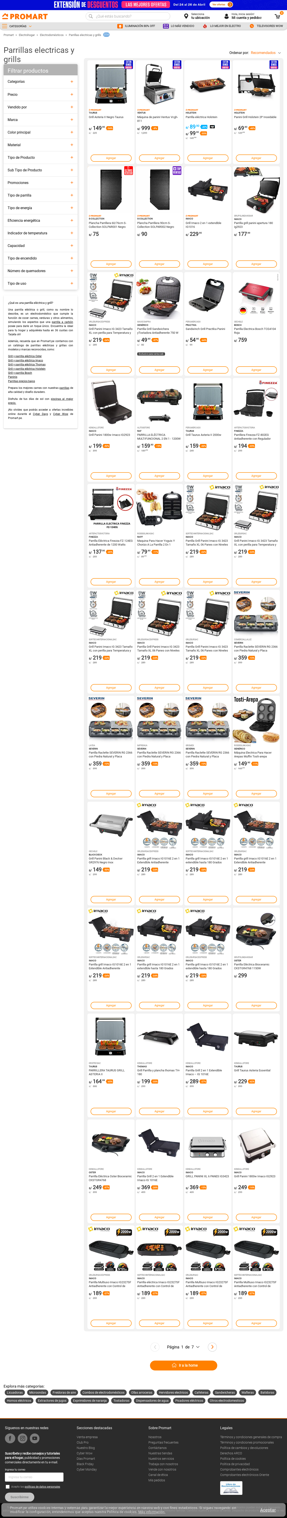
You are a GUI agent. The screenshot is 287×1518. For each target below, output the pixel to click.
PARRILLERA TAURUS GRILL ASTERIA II (107, 1072)
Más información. (151, 1512)
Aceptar (268, 1510)
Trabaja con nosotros (163, 1464)
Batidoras (267, 1392)
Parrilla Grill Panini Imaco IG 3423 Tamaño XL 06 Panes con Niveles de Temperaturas (207, 542)
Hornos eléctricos (19, 1400)
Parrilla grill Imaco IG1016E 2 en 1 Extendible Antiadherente (158, 860)
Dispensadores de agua (152, 1400)
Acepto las (35, 1486)
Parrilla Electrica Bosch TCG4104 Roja (255, 330)
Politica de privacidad (235, 1464)
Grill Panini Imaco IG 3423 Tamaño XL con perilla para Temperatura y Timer (111, 330)
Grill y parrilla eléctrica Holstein (27, 368)
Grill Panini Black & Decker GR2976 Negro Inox (105, 860)
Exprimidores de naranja (90, 1400)
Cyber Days (40, 414)
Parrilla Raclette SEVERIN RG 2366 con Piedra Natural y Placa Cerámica (256, 648)
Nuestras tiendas (160, 1453)
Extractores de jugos (52, 1400)
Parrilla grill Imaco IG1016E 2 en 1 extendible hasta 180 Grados (207, 860)
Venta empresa (87, 1437)
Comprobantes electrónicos (239, 1469)
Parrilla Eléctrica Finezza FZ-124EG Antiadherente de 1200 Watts (111, 542)
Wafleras (247, 1392)
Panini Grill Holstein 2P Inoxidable (255, 117)
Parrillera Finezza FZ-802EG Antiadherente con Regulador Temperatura (252, 436)
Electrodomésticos (52, 35)
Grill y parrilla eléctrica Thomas (27, 364)
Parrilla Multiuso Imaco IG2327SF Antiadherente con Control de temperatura (110, 1284)
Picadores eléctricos (189, 1400)
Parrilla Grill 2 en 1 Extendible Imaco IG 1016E (155, 1178)
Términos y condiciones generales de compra (251, 1437)
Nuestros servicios (161, 1458)
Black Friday (85, 1464)
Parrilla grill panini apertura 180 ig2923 (253, 224)
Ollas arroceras (141, 1392)
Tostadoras (121, 1400)
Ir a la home (188, 1365)
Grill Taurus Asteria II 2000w (203, 435)
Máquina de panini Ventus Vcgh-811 (157, 118)
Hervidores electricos (173, 1392)
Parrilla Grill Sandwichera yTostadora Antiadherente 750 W (157, 330)
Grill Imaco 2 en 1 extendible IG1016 (203, 224)
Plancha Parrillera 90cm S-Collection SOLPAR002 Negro (155, 224)
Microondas (37, 1392)
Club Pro (83, 1442)
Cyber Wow (60, 414)
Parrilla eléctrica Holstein (201, 117)
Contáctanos (157, 1448)
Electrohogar (27, 35)
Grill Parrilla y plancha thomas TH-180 (158, 1072)
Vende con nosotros (162, 1469)
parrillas (64, 388)
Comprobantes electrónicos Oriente (244, 1475)
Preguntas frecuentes (163, 1442)
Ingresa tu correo (15, 1469)
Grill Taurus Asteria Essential (252, 1070)
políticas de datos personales (42, 1486)
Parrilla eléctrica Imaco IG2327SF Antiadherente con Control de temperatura (158, 1284)
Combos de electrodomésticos (103, 1392)
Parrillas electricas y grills (85, 35)
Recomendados (263, 53)
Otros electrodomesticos (227, 1400)
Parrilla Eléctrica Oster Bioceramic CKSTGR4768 (110, 1178)
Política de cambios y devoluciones (244, 1448)
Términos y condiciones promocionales (247, 1442)
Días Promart (86, 1458)
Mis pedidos (156, 1480)
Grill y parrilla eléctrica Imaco (25, 360)
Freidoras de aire (64, 1392)
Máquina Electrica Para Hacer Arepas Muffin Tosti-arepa (253, 754)
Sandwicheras (225, 1392)
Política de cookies (233, 1458)
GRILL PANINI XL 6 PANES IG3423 (207, 1176)
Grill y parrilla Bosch (20, 372)
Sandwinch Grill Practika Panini (205, 329)
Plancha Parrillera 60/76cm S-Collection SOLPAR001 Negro (107, 224)
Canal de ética (158, 1475)
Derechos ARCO (231, 1453)
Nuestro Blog (86, 1448)
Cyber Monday (87, 1469)
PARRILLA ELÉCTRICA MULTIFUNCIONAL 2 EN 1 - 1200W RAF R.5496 (159, 436)
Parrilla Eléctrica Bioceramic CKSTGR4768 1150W (252, 966)
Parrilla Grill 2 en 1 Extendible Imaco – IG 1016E (204, 1072)
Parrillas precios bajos (21, 381)
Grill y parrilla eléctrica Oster (25, 356)
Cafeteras (201, 1392)
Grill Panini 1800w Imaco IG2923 (109, 435)
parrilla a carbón (62, 322)
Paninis (12, 376)
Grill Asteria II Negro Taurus (106, 117)
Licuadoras (15, 1392)
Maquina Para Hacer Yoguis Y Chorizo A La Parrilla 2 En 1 (156, 542)
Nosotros (154, 1437)
